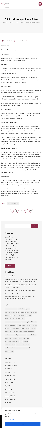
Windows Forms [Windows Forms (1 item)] (22, 348)
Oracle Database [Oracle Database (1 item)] (31, 335)
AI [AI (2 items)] (11, 309)
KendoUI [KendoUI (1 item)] (35, 325)
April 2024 (8, 389)
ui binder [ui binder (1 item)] (22, 345)
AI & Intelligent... (11, 241)
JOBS (9, 266)
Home (5, 22)
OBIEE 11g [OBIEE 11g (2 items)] (33, 328)
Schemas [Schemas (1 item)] (25, 341)
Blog (10, 22)
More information (10, 419)
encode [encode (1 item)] (27, 312)
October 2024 (9, 379)
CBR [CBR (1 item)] (19, 312)
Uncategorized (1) (11, 239)
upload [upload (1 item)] (28, 345)
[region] (22, 417)
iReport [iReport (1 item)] (19, 325)
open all (7, 237)
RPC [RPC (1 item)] (21, 341)
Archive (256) (10, 259)
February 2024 (9, 396)
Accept (22, 424)
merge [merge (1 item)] (22, 328)
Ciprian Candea (20, 41)
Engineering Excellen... (13, 244)
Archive (16, 22)
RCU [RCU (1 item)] (28, 338)
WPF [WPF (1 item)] (29, 348)
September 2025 (10, 365)
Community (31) (11, 255)
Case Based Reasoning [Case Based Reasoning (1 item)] (11, 312)
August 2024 (8, 382)
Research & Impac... (12, 253)
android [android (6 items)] (15, 309)
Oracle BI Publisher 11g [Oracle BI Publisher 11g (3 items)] (11, 331)
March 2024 (8, 392)
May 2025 (7, 369)
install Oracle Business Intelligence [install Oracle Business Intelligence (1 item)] (14, 318)
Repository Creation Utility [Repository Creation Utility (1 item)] (12, 341)
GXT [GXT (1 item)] (27, 315)
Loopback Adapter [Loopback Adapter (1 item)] (15, 328)
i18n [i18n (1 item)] (30, 315)
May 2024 (7, 386)
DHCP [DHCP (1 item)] (22, 312)
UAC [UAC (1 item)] (17, 345)
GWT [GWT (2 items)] (11, 315)
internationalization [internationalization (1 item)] (10, 325)
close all (13, 237)
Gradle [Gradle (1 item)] (7, 315)
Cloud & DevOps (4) (12, 248)
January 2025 (9, 376)
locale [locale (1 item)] (7, 328)
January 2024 (9, 399)
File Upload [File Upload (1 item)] (34, 312)
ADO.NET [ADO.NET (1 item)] (7, 309)
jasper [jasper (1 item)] (24, 325)
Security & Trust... (12, 246)
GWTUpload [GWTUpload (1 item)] (22, 315)
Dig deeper (8, 403)
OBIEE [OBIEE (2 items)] (27, 328)
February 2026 (9, 362)
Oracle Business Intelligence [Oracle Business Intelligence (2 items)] (26, 331)
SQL (8, 203)
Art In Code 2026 (10, 276)
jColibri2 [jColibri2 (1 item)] (29, 325)
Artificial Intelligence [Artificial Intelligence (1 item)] (24, 309)
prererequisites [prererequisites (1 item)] (22, 338)
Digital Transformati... (13, 250)
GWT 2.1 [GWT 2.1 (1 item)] (15, 315)
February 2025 (9, 372)
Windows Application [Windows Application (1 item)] (10, 348)
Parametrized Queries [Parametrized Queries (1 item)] (11, 338)
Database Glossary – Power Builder (30, 22)
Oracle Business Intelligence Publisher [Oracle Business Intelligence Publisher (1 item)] (15, 335)
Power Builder (14, 203)
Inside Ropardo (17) (12, 257)
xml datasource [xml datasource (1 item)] (9, 351)
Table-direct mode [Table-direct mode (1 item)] (10, 345)
